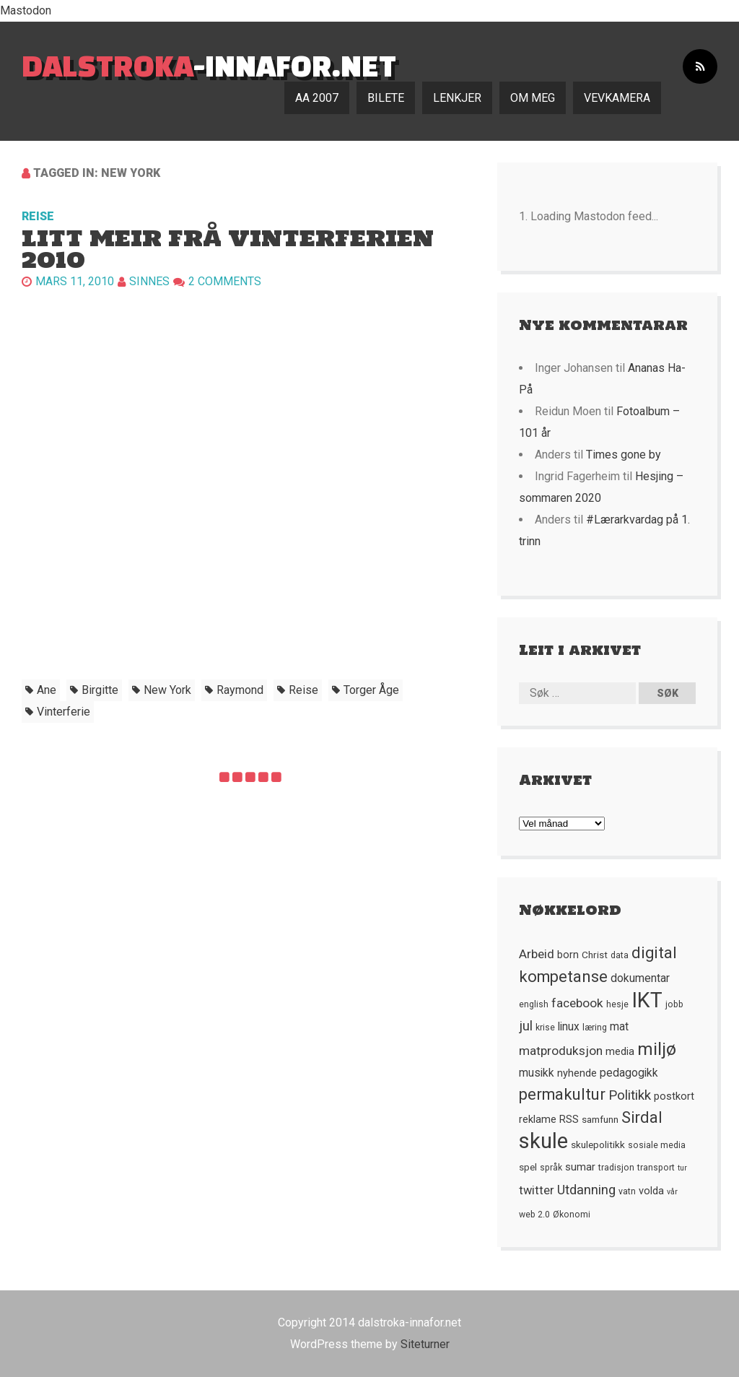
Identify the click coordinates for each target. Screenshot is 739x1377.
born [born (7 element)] (568, 954)
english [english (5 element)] (533, 1004)
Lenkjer (457, 98)
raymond (240, 690)
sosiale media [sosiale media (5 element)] (657, 1145)
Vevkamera (617, 98)
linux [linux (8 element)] (569, 1026)
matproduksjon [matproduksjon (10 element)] (561, 1050)
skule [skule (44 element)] (543, 1141)
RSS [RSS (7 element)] (569, 1119)
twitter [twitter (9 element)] (536, 1190)
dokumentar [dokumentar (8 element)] (640, 978)
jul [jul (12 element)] (526, 1026)
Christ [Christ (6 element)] (595, 954)
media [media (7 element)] (619, 1051)
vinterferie (63, 711)
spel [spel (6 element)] (528, 1167)
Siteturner (425, 1344)
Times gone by (623, 454)
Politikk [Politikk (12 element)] (629, 1095)
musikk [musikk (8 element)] (536, 1073)
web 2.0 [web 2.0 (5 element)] (534, 1214)
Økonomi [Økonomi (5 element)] (571, 1214)
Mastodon (25, 10)
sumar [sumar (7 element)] (580, 1166)
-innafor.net (209, 65)
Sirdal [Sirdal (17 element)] (642, 1117)
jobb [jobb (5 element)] (674, 1004)
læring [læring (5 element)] (594, 1027)
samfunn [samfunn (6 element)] (600, 1119)
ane (46, 690)
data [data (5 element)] (620, 955)
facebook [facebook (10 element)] (577, 1003)
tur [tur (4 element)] (682, 1168)
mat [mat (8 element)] (619, 1026)
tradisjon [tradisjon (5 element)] (616, 1168)
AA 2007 (316, 98)
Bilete (385, 98)
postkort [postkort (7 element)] (674, 1096)
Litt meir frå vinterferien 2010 (228, 248)
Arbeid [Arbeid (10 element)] (536, 954)
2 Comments (224, 281)
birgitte (100, 690)
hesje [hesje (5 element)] (617, 1004)
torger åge (371, 690)
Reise (38, 216)
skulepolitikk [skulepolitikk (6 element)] (598, 1144)
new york (167, 690)
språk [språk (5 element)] (551, 1168)
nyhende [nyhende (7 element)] (577, 1073)
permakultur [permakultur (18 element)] (562, 1094)
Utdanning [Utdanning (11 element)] (586, 1189)
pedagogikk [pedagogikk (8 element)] (629, 1073)
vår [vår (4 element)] (672, 1191)
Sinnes (149, 281)
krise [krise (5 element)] (545, 1027)
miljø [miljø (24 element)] (656, 1048)
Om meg (532, 98)
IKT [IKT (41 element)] (647, 1000)
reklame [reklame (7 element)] (537, 1119)
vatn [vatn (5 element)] (627, 1191)
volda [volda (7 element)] (651, 1190)
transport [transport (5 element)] (656, 1168)
